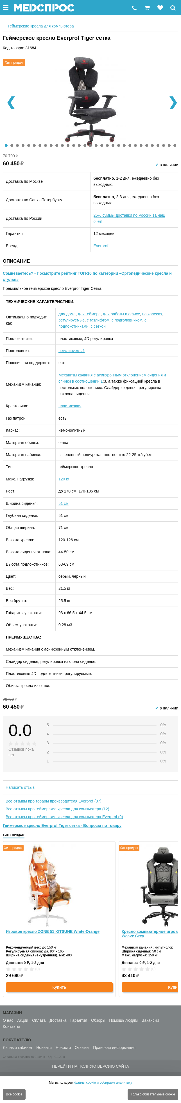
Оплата (39, 1020)
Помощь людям (123, 1020)
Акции (22, 1020)
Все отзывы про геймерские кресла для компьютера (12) (57, 809)
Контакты (11, 1026)
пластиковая (69, 406)
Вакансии (150, 1020)
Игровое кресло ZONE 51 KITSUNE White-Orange (52, 931)
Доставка (57, 1020)
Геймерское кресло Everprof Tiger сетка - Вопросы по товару (62, 825)
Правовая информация (114, 1047)
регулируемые (71, 320)
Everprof (101, 246)
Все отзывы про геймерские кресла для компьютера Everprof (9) (64, 817)
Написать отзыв (20, 787)
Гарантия (78, 1020)
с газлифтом (98, 320)
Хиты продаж (13, 835)
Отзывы (82, 1047)
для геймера (89, 314)
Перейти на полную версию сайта (90, 1066)
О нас (8, 1020)
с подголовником (127, 320)
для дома (67, 314)
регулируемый (71, 350)
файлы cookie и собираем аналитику (103, 1082)
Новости (63, 1047)
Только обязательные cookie (153, 1094)
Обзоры (98, 1020)
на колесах (152, 314)
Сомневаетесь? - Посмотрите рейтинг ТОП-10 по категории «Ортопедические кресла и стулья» (87, 276)
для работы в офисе (121, 314)
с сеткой (98, 326)
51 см (63, 503)
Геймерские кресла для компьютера (38, 26)
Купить (59, 987)
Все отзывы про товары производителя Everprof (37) (53, 801)
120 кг (63, 479)
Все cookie (14, 1094)
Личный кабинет (17, 1047)
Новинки (44, 1047)
